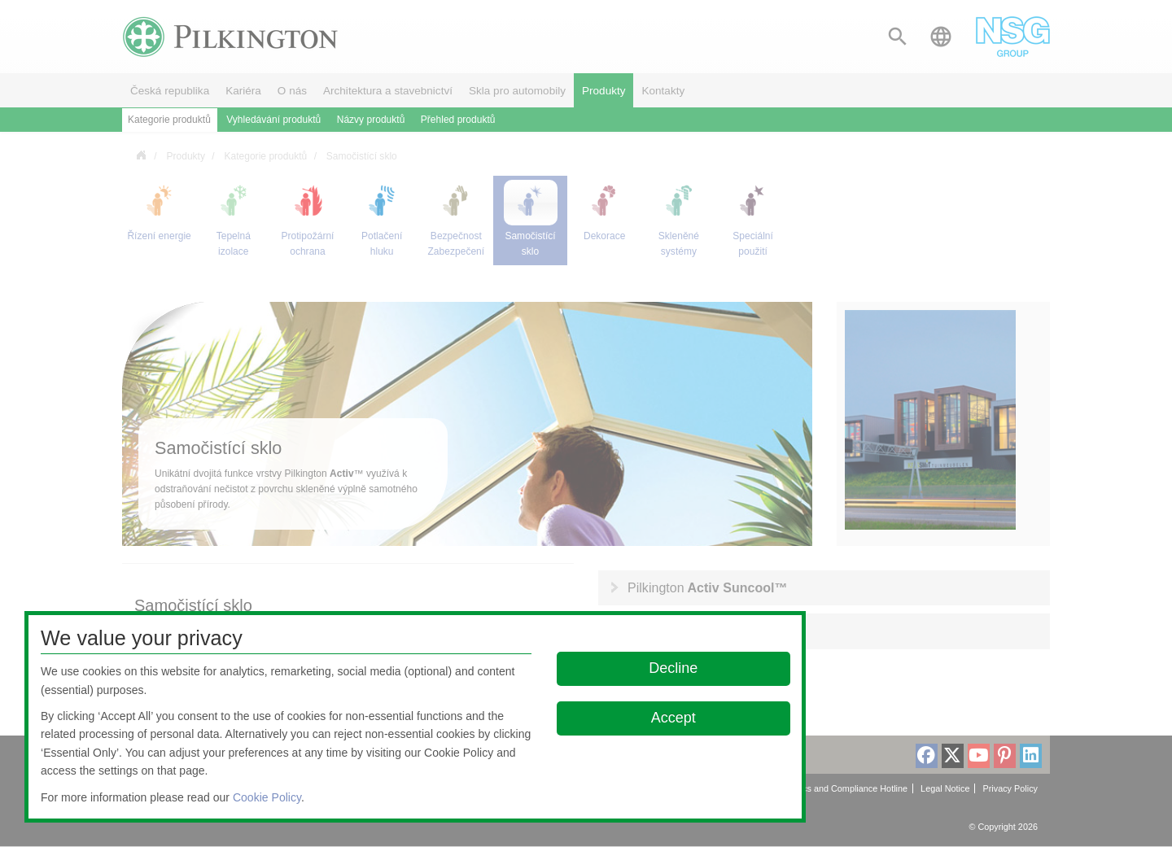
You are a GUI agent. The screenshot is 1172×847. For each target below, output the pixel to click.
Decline (673, 668)
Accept (673, 717)
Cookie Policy (267, 797)
